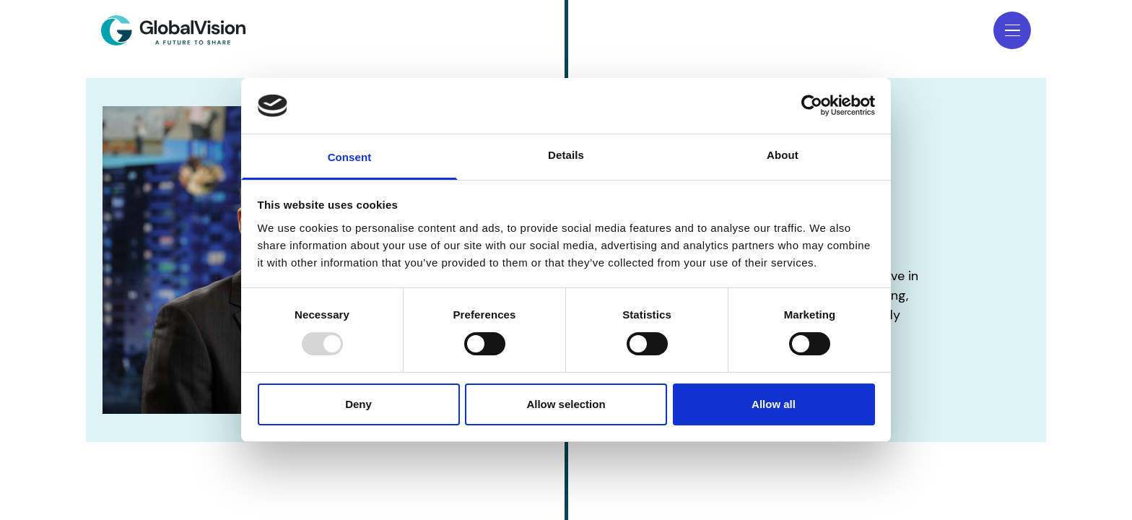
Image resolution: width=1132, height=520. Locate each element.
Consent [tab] (350, 157)
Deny (358, 404)
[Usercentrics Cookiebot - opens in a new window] (812, 105)
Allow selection (565, 404)
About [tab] (782, 155)
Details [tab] (566, 155)
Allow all (774, 404)
